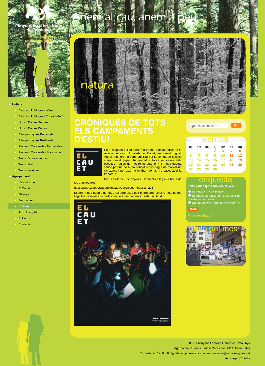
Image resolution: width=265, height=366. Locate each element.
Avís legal (231, 358)
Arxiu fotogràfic (26, 212)
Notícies (22, 206)
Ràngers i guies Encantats (34, 134)
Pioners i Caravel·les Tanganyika (38, 146)
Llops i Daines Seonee (32, 122)
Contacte (23, 224)
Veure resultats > (200, 215)
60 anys (22, 194)
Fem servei (24, 200)
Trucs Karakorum (28, 170)
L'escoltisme (25, 182)
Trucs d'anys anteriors (31, 158)
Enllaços (22, 218)
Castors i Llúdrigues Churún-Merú (39, 116)
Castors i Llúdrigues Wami (34, 110)
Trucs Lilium (25, 164)
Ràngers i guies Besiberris (34, 140)
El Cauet (22, 188)
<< (188, 140)
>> (242, 140)
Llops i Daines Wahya (31, 128)
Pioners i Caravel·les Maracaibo (38, 152)
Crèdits (245, 358)
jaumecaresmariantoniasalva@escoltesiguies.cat (217, 353)
